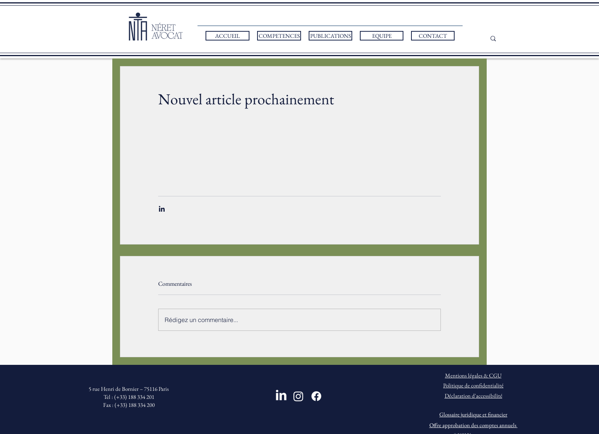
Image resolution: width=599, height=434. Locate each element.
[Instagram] (298, 396)
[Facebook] (316, 396)
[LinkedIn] (281, 395)
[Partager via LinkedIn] (161, 208)
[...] (501, 38)
